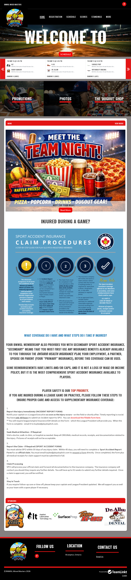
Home (42, 16)
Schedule (71, 16)
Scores (83, 16)
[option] (25, 69)
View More (119, 123)
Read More (65, 210)
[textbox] (65, 273)
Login (124, 575)
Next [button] (128, 69)
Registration (55, 16)
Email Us (99, 556)
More (108, 16)
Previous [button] (2, 69)
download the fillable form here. (86, 417)
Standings (96, 16)
